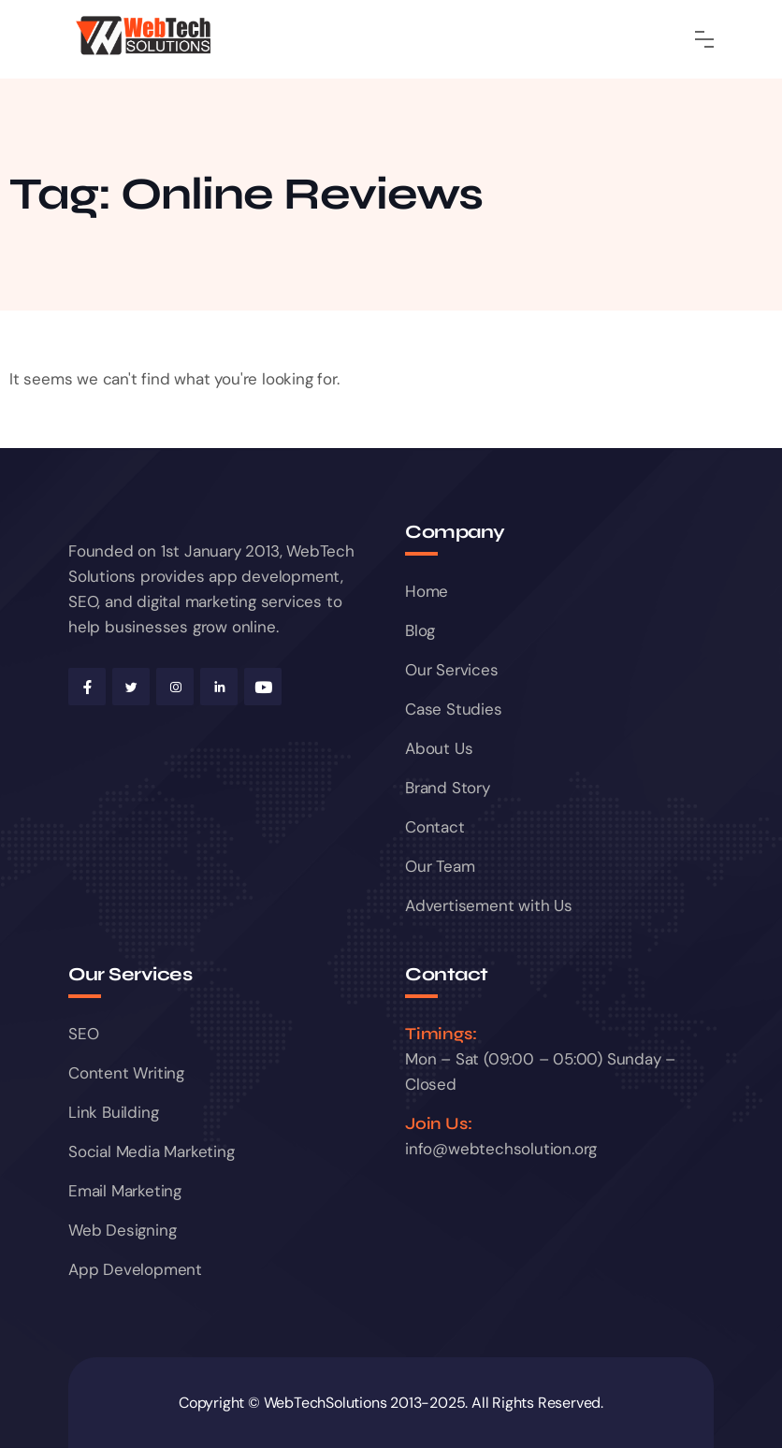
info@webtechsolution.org (501, 1148)
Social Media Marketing (151, 1151)
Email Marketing (124, 1190)
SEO (83, 1033)
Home (426, 591)
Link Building (113, 1112)
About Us (438, 748)
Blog (420, 630)
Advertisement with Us (488, 905)
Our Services (452, 669)
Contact (435, 827)
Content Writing (126, 1073)
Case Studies (453, 709)
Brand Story (447, 787)
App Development (135, 1269)
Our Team (439, 866)
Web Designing (122, 1230)
